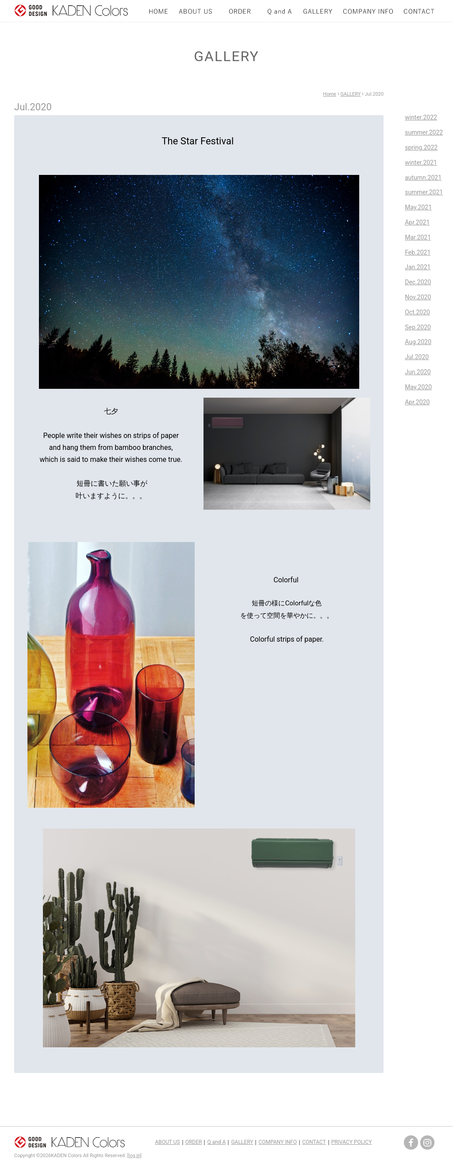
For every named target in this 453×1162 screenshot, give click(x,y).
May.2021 (418, 207)
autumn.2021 (423, 177)
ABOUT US (167, 1142)
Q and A (216, 1142)
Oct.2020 (417, 312)
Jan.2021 (417, 267)
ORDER (193, 1142)
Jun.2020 (417, 372)
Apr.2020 (417, 402)
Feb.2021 (417, 252)
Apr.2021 (417, 222)
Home (329, 94)
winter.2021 (421, 162)
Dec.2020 (418, 282)
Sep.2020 (418, 327)
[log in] (134, 1155)
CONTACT (314, 1142)
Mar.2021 (418, 237)
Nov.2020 (418, 297)
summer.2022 (424, 132)
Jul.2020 (417, 356)
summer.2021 (424, 192)
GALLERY (350, 94)
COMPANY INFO (277, 1142)
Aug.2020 (418, 341)
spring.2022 (421, 147)
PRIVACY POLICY (351, 1142)
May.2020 (418, 387)
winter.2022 (421, 117)
